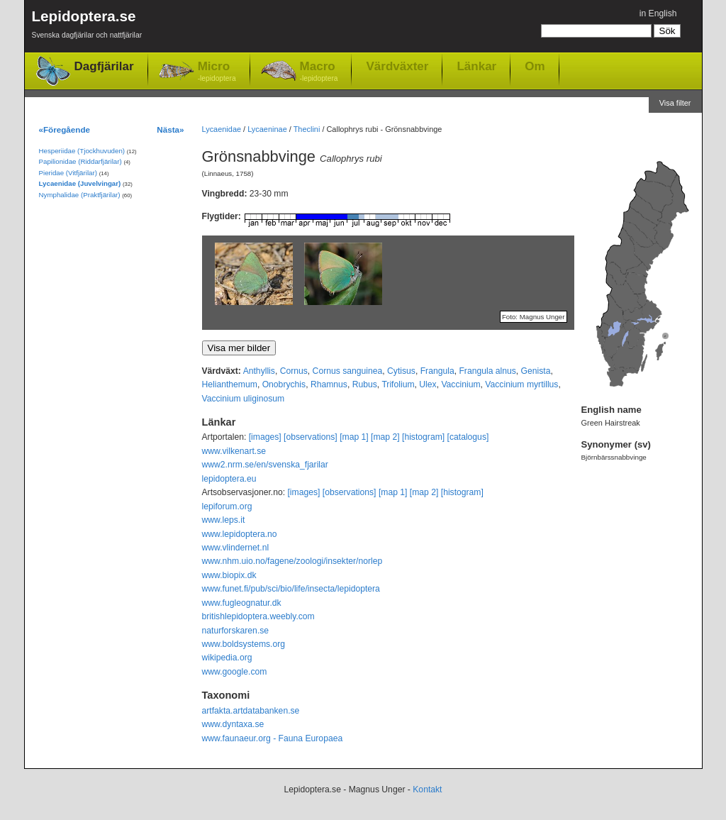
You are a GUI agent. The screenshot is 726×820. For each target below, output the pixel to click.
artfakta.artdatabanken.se (251, 711)
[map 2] (385, 437)
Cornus (294, 371)
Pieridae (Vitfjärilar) (68, 173)
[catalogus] (468, 437)
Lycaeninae (267, 129)
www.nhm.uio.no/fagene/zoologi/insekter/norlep (292, 561)
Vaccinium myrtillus (521, 384)
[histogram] (423, 437)
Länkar (476, 66)
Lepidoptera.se (87, 26)
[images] (265, 437)
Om (534, 66)
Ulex (427, 384)
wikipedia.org (227, 658)
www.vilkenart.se (234, 451)
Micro (217, 72)
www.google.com (234, 672)
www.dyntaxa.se (233, 724)
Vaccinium (460, 384)
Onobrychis (284, 384)
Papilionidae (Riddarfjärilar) (80, 161)
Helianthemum (229, 384)
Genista (536, 371)
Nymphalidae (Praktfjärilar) (80, 195)
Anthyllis (259, 371)
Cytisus (401, 371)
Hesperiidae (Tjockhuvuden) (82, 151)
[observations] (310, 437)
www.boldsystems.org (244, 644)
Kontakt (427, 789)
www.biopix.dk (229, 575)
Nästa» (170, 129)
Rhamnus (329, 384)
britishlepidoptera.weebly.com (258, 616)
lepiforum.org (227, 506)
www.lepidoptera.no (239, 534)
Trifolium (397, 384)
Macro (319, 72)
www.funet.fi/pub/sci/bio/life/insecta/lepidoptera (291, 589)
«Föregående (65, 129)
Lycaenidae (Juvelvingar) (80, 183)
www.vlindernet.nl (235, 548)
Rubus (364, 384)
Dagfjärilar (104, 66)
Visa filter (675, 103)
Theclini (307, 129)
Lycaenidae (222, 129)
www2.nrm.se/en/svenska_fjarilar (265, 465)
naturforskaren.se (235, 631)
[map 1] (354, 437)
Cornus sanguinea (348, 371)
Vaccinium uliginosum (243, 399)
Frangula (437, 371)
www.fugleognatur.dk (241, 603)
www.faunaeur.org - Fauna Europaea (272, 738)
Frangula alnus (487, 371)
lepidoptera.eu (229, 479)
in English (658, 13)
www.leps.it (223, 520)
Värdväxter (397, 66)
